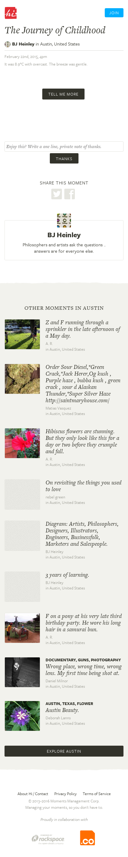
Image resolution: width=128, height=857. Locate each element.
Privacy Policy (65, 794)
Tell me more (63, 94)
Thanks (64, 159)
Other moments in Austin (64, 308)
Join (114, 13)
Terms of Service (97, 794)
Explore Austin (64, 751)
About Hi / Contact (33, 794)
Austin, (60, 43)
